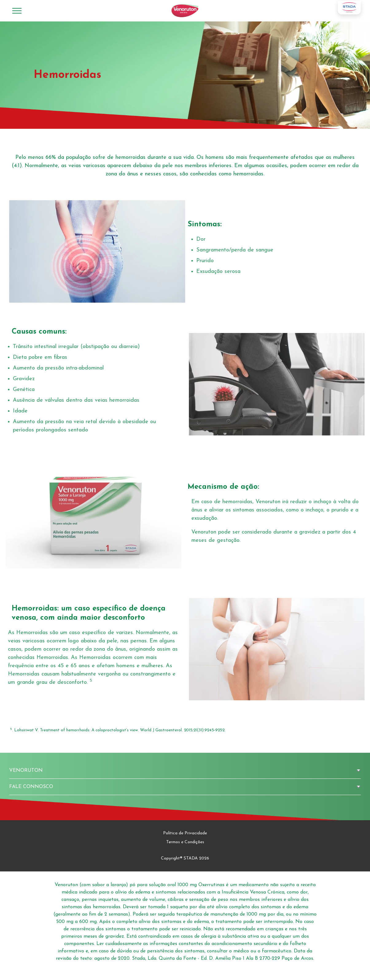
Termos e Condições (185, 842)
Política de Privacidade (185, 833)
